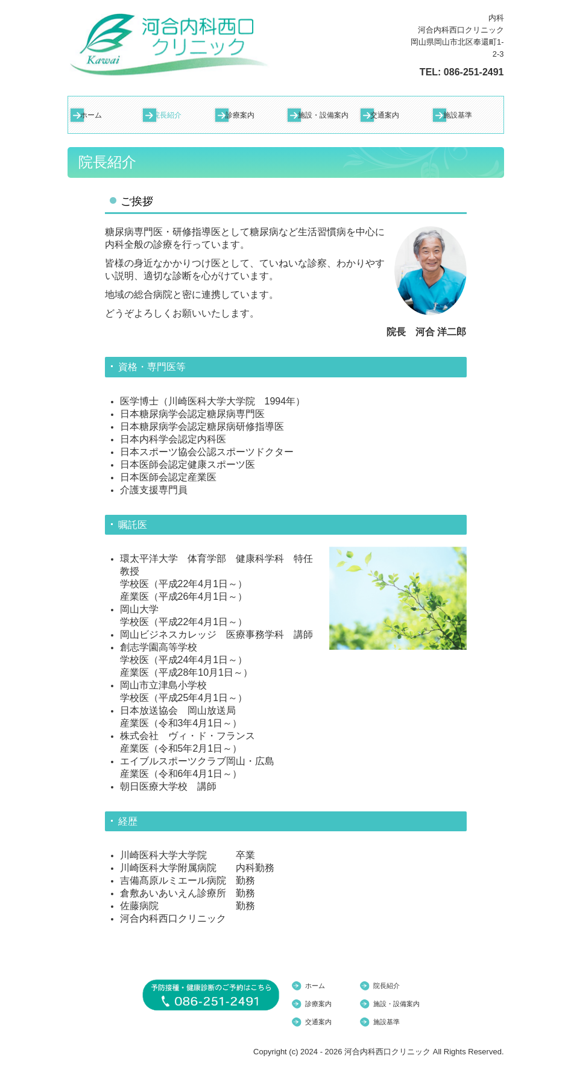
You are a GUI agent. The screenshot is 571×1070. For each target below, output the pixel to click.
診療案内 (240, 115)
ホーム (91, 115)
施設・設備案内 (323, 115)
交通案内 (384, 115)
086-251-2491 (474, 72)
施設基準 (457, 115)
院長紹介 (167, 115)
